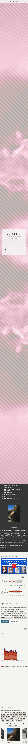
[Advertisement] (13, 687)
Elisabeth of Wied (16, 716)
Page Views (5, 621)
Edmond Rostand (14, 714)
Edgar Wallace (4, 718)
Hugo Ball (19, 720)
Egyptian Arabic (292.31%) (20, 617)
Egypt (19, 535)
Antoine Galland (5, 716)
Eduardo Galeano (5, 714)
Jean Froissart (22, 714)
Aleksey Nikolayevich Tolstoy (18, 712)
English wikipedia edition (13, 609)
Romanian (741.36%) (6, 617)
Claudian (9, 742)
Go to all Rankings (13, 725)
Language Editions (14, 621)
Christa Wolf (11, 718)
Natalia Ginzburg (10, 720)
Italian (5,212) (13, 611)
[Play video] (14, 566)
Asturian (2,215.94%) (19, 615)
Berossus (17, 718)
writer (8, 533)
